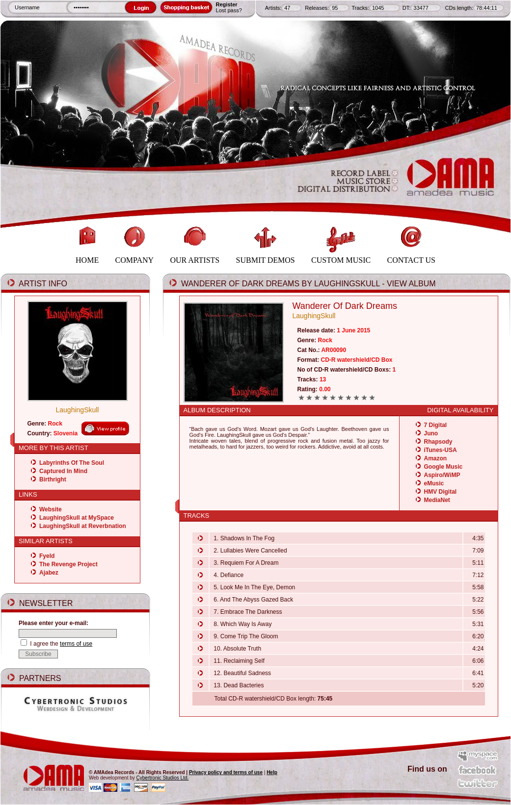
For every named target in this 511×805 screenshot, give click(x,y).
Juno (431, 433)
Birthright (52, 479)
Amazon (435, 458)
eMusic (434, 483)
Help (272, 772)
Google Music (443, 466)
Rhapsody (438, 441)
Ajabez (48, 572)
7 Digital (435, 425)
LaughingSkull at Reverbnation (82, 526)
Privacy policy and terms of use (226, 772)
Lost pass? (229, 10)
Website (50, 509)
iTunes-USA (440, 450)
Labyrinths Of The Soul (71, 462)
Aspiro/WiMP (442, 475)
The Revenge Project (68, 564)
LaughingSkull (77, 410)
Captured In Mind (63, 471)
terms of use (76, 643)
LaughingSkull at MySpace (76, 517)
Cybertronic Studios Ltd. (162, 777)
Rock (55, 423)
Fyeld (46, 556)
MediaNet (437, 500)
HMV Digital (440, 491)
